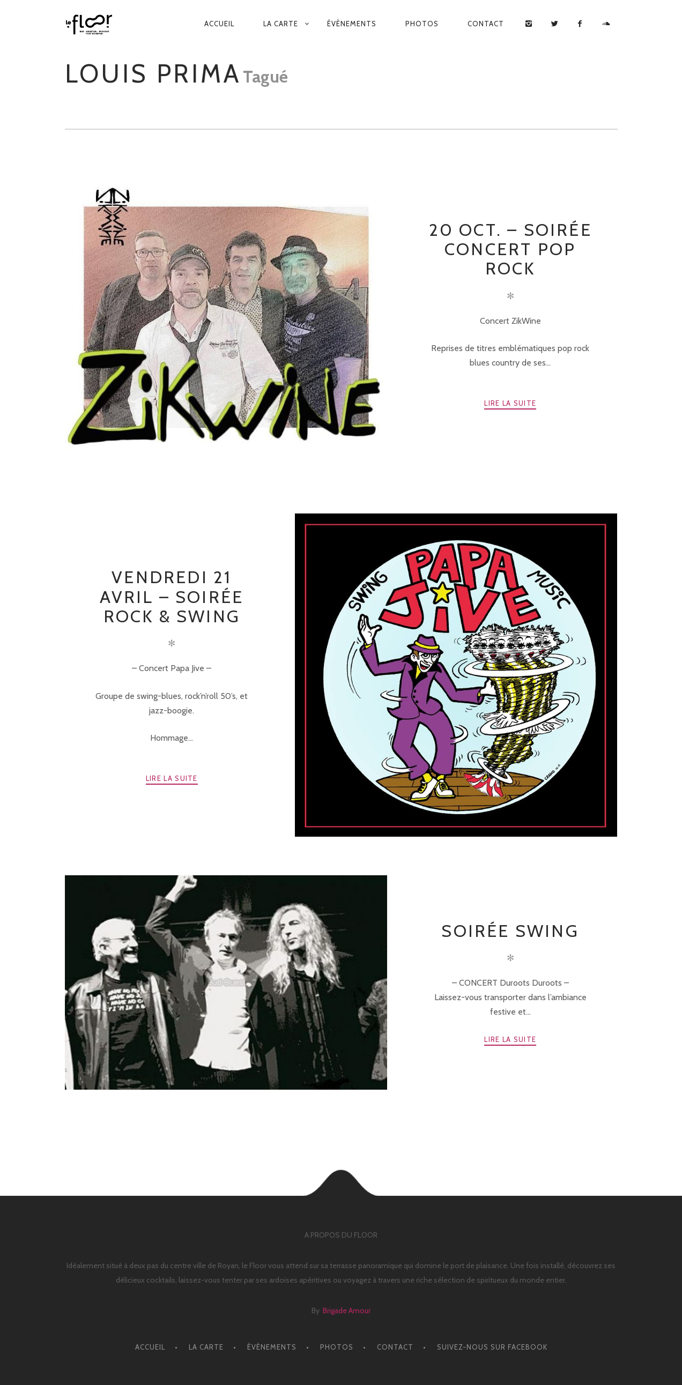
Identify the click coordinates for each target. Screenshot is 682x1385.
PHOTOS (422, 23)
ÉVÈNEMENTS (351, 23)
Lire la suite (510, 403)
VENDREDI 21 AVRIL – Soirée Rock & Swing (171, 597)
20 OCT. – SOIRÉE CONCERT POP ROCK (510, 249)
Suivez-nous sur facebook (492, 1347)
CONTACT (486, 23)
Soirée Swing (510, 930)
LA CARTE (280, 23)
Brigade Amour (346, 1310)
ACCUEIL (219, 23)
